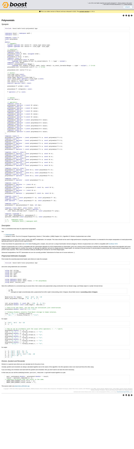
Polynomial (8, 273)
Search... (128, 7)
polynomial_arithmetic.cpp (21, 437)
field (27, 282)
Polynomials (8, 20)
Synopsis (5, 24)
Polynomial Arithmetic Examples (14, 294)
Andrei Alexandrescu (116, 4)
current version (84, 11)
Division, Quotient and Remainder (13, 411)
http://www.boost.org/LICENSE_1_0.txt (124, 442)
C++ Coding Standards (126, 4)
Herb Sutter (106, 4)
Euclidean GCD (113, 282)
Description (6, 264)
